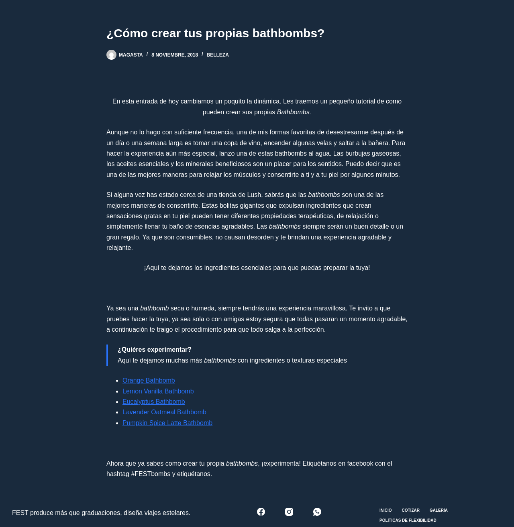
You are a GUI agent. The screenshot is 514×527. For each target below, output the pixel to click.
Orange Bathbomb (148, 380)
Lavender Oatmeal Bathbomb (164, 412)
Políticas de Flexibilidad (407, 520)
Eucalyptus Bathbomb (153, 401)
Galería (439, 510)
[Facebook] (261, 512)
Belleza (218, 55)
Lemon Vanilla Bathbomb (158, 391)
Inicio (385, 510)
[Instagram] (289, 512)
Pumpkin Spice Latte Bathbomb (167, 423)
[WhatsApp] (317, 512)
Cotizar (411, 510)
